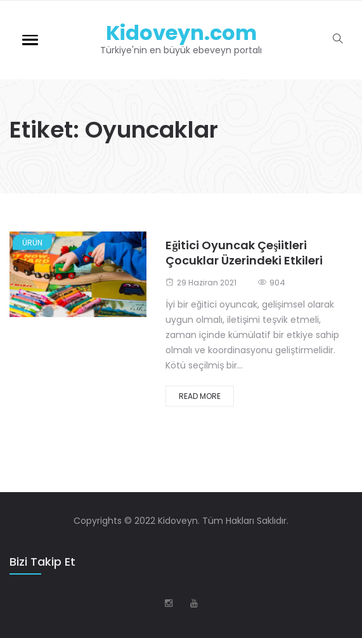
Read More (200, 396)
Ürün (32, 242)
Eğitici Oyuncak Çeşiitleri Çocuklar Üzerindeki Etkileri (244, 252)
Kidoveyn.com (181, 32)
